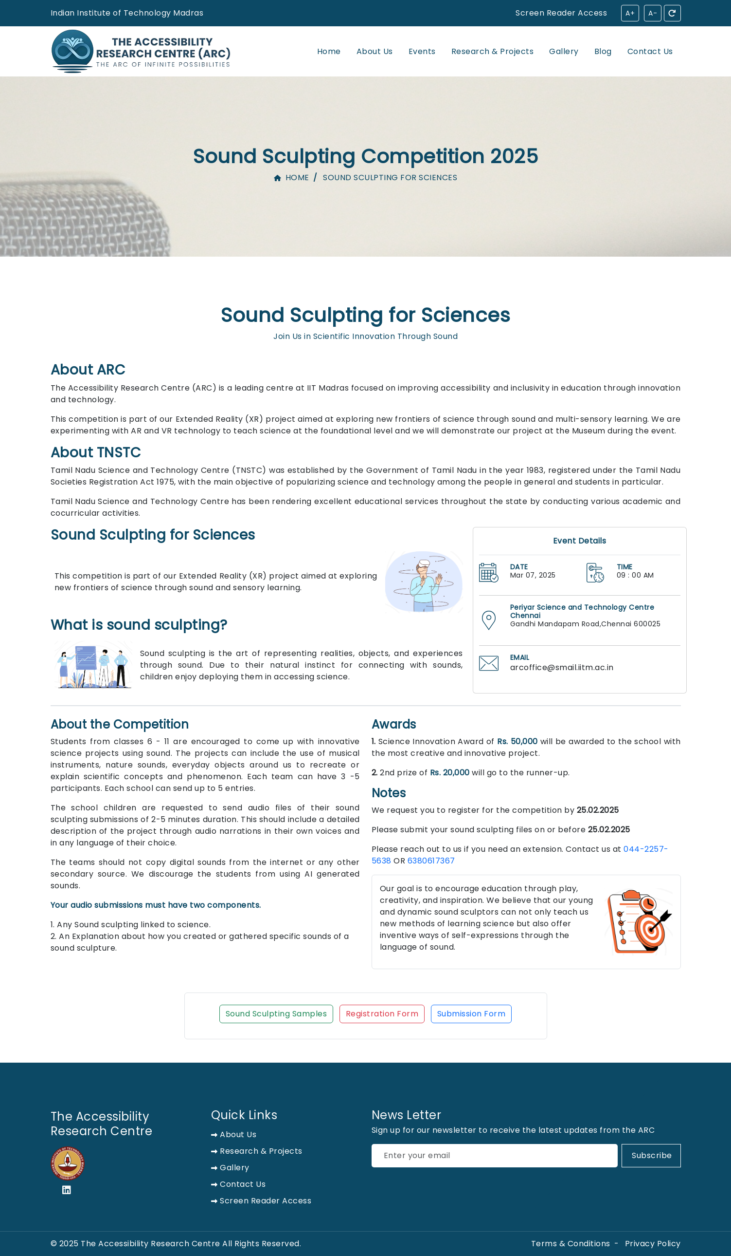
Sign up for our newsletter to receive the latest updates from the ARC (513, 1130)
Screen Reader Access (561, 13)
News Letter (407, 1115)
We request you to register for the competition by (495, 810)
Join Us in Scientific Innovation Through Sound (365, 336)
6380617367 (431, 860)
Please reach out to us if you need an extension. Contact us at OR (520, 855)
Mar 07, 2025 (533, 575)
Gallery (564, 51)
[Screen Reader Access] (199, 13)
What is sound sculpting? (139, 625)
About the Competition (120, 725)
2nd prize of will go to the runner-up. (471, 772)
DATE (519, 567)
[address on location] (489, 620)
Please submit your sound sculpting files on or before (501, 829)
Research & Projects (492, 51)
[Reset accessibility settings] (672, 13)
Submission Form (471, 1013)
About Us (375, 51)
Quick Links (244, 1115)
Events (422, 51)
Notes (389, 794)
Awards (394, 725)
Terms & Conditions (570, 1243)
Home (329, 51)
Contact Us (650, 51)
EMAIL (520, 658)
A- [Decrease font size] (652, 13)
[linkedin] (69, 1191)
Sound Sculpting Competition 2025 (365, 156)
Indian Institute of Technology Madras (127, 13)
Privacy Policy (653, 1243)
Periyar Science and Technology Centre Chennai (582, 611)
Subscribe (652, 1155)
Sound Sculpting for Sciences (365, 314)
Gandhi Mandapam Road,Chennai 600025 (585, 624)
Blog (603, 51)
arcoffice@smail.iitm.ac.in (562, 667)
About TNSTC (96, 453)
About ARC (88, 370)
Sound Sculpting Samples (276, 1013)
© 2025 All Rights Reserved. (176, 1243)
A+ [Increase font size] (630, 13)
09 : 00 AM (635, 575)
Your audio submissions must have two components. (156, 905)
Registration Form (382, 1013)
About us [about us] (234, 1134)
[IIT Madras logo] (68, 1163)
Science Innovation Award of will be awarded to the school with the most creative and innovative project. (526, 747)
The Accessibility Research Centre (102, 1124)
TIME (625, 567)
